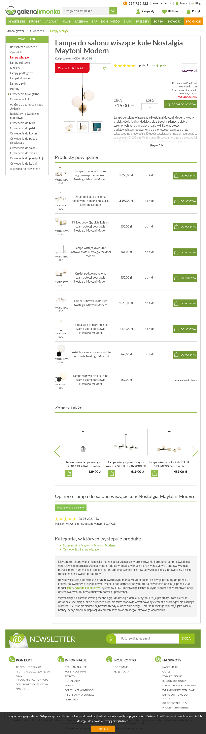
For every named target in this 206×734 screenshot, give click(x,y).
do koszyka (188, 175)
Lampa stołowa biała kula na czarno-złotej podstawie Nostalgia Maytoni (90, 379)
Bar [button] (94, 21)
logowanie (120, 666)
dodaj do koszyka (184, 104)
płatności (71, 699)
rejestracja (121, 671)
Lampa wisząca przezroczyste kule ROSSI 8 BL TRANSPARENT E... (126, 466)
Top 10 (158, 21)
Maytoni (86, 545)
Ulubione (170, 11)
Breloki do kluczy (174, 680)
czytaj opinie (158, 65)
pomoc (69, 685)
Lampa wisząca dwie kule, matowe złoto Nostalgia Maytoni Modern (90, 252)
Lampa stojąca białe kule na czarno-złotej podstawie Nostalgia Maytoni (91, 328)
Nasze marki (70, 545)
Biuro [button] (128, 21)
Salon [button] (66, 21)
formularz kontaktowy (32, 684)
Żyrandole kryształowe (178, 690)
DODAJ (187, 638)
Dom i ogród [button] (110, 21)
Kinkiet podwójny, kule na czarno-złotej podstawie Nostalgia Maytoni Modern (90, 277)
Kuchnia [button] (35, 21)
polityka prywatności (79, 690)
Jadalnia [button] (51, 21)
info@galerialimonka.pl (32, 679)
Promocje (193, 21)
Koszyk (193, 11)
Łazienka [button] (81, 21)
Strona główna (15, 31)
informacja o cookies (79, 694)
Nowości (174, 21)
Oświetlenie (37, 31)
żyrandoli (80, 587)
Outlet (167, 671)
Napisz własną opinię (70, 507)
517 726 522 (35, 666)
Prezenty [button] (142, 21)
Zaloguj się (145, 11)
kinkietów (93, 587)
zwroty (70, 676)
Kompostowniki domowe (179, 685)
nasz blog (22, 688)
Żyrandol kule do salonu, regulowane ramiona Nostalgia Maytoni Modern (90, 200)
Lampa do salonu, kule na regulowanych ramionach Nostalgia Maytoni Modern (90, 175)
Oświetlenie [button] (16, 21)
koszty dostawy (75, 671)
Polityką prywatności (131, 716)
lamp (70, 587)
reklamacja (72, 680)
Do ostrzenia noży (174, 702)
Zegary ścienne (172, 676)
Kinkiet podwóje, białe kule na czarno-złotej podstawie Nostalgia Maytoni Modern (90, 226)
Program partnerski (176, 707)
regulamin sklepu (76, 666)
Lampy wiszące (59, 31)
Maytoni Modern (104, 545)
